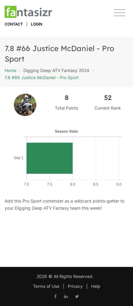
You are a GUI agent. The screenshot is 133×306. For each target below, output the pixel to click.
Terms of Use (46, 286)
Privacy (75, 286)
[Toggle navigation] (119, 13)
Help (95, 286)
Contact (14, 24)
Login (36, 24)
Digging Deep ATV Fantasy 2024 (56, 70)
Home (10, 70)
